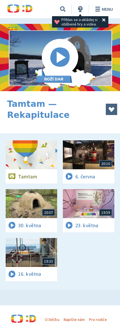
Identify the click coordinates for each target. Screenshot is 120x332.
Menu (103, 9)
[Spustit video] (60, 57)
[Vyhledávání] (62, 9)
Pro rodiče (98, 319)
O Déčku (52, 319)
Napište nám (74, 319)
